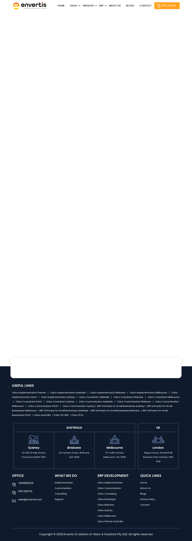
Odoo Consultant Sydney (60, 401)
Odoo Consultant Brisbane (129, 397)
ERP (101, 5)
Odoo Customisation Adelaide (96, 401)
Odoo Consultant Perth (29, 401)
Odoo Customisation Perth (43, 406)
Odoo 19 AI (78, 415)
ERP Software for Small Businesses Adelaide (64, 410)
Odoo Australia (42, 415)
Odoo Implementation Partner (29, 392)
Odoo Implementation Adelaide (68, 392)
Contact (146, 5)
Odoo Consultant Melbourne (163, 397)
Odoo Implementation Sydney (58, 397)
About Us (115, 5)
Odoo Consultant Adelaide (94, 397)
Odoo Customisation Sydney (79, 406)
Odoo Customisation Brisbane (134, 401)
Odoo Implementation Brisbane (108, 392)
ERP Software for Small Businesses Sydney (121, 406)
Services (88, 5)
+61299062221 (26, 483)
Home (61, 5)
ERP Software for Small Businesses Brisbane (115, 410)
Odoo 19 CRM (61, 415)
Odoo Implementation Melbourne (149, 392)
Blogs (130, 5)
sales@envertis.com (30, 499)
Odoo (73, 5)
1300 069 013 (169, 5)
